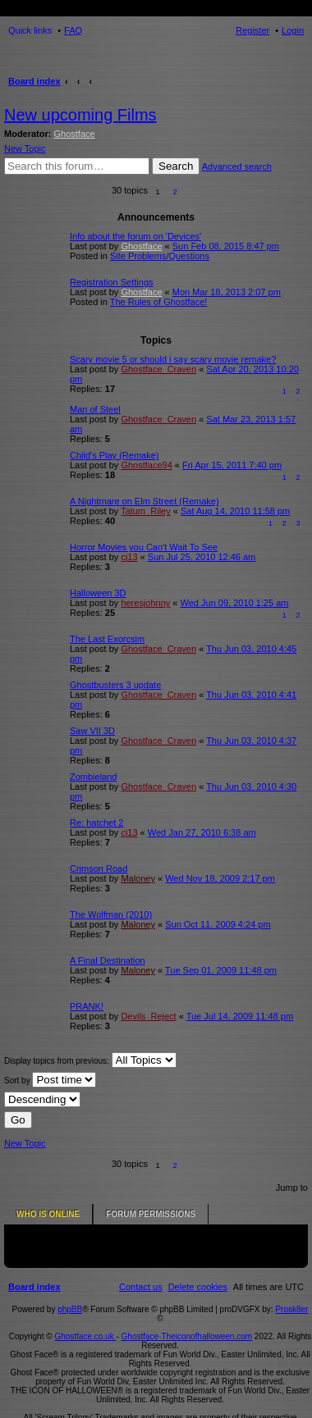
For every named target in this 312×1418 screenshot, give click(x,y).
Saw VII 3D (92, 731)
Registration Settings (112, 282)
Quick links (30, 30)
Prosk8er (291, 1292)
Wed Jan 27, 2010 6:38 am (202, 832)
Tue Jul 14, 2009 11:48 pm (239, 1016)
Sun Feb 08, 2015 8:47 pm (225, 246)
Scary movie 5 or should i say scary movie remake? (173, 359)
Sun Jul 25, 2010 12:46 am (201, 557)
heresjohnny (145, 603)
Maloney (138, 878)
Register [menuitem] (252, 30)
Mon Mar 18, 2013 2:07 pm (226, 292)
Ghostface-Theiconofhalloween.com (187, 1319)
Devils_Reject (148, 1016)
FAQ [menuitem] (73, 30)
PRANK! (86, 1006)
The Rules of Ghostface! (159, 302)
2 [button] (174, 191)
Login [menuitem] (293, 30)
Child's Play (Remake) (114, 455)
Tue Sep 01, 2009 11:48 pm (221, 970)
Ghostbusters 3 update (115, 685)
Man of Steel (95, 409)
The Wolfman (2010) (111, 914)
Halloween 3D (98, 593)
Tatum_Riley (146, 511)
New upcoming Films (80, 115)
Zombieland (93, 777)
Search (175, 166)
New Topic (25, 148)
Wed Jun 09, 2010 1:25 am (235, 603)
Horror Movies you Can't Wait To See (144, 547)
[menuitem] (197, 1269)
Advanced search (237, 166)
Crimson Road (98, 868)
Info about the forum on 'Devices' (135, 236)
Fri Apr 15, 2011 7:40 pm (232, 465)
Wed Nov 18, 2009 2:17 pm (220, 878)
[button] (192, 191)
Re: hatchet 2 (96, 823)
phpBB (69, 1292)
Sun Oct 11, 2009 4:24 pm (217, 924)
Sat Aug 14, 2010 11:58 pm (235, 511)
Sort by (50, 1079)
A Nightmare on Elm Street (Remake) (144, 501)
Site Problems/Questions (159, 256)
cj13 (129, 557)
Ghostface (74, 134)
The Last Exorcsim (107, 639)
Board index (34, 81)
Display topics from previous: (90, 1060)
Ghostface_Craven (158, 369)
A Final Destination (107, 960)
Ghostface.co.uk (85, 1319)
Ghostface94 (146, 465)
